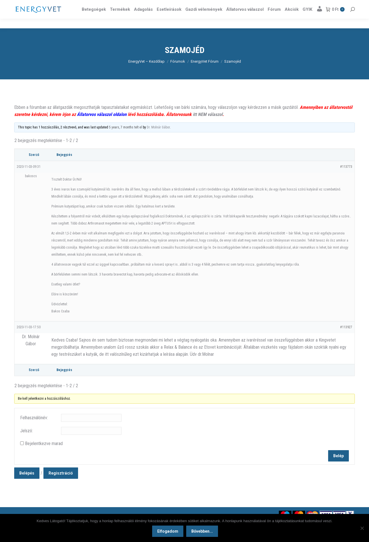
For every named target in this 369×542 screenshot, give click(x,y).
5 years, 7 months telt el (125, 137)
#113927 (346, 337)
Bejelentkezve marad (44, 453)
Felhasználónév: (34, 428)
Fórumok (177, 71)
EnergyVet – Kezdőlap (146, 71)
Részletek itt (340, 5)
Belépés (26, 483)
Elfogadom (168, 532)
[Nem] (362, 528)
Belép (338, 466)
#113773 (346, 177)
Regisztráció (61, 483)
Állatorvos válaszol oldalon (102, 124)
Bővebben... (203, 532)
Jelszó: (26, 441)
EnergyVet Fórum (205, 71)
